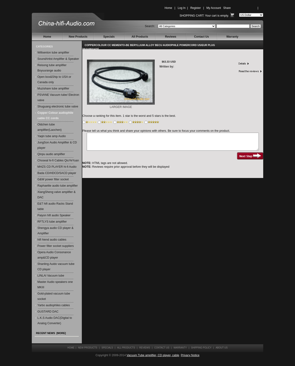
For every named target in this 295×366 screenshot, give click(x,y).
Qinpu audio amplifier (51, 154)
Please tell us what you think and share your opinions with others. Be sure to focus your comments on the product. (156, 130)
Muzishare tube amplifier (53, 88)
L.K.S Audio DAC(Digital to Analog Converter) (54, 320)
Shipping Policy (201, 347)
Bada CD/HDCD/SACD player (56, 173)
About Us (222, 347)
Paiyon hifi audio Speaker (54, 215)
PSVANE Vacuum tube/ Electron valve (58, 97)
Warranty (232, 36)
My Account (213, 8)
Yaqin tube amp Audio (51, 136)
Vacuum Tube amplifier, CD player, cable (153, 355)
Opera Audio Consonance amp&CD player (54, 255)
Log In (181, 8)
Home (168, 8)
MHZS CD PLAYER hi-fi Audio (56, 166)
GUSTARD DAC (47, 311)
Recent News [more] (51, 333)
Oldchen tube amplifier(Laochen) (49, 127)
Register (195, 8)
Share (227, 8)
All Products (140, 36)
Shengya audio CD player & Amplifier (55, 230)
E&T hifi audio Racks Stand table (55, 206)
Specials (109, 36)
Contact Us (201, 36)
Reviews (170, 36)
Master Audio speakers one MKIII (55, 284)
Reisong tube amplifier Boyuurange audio (51, 68)
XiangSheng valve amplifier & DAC (56, 194)
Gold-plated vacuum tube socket (53, 296)
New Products (78, 36)
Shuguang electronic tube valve (57, 106)
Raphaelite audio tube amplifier (57, 185)
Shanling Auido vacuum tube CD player (55, 266)
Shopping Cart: (192, 15)
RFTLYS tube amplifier (52, 221)
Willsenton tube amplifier (53, 52)
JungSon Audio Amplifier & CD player (57, 145)
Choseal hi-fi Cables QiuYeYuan (58, 160)
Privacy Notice (190, 355)
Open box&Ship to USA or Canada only (54, 79)
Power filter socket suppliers (55, 246)
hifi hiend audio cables (51, 239)
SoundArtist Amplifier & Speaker (58, 58)
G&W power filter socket (53, 179)
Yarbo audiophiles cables (53, 305)
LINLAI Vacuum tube (50, 275)
